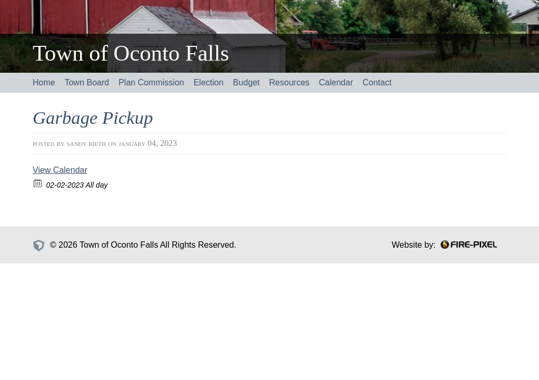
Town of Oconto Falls (131, 53)
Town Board (87, 82)
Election (209, 82)
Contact (377, 82)
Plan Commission (151, 82)
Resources (289, 82)
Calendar (336, 82)
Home (44, 82)
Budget (246, 82)
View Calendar (60, 169)
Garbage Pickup (93, 118)
